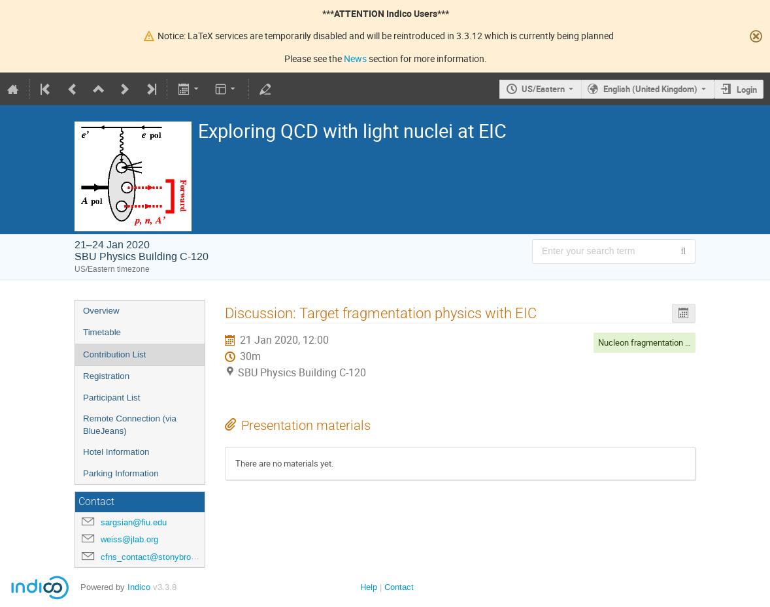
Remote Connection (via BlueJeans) (129, 425)
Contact (399, 587)
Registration (106, 376)
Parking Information (121, 473)
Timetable (102, 332)
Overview (101, 311)
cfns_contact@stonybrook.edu (158, 557)
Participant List (111, 397)
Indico (138, 587)
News (355, 58)
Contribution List (114, 354)
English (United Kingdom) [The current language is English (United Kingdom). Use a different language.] (650, 89)
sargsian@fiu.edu (134, 522)
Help (368, 587)
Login (747, 89)
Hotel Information (116, 452)
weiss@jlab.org (129, 539)
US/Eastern (543, 89)
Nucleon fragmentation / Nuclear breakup (674, 342)
